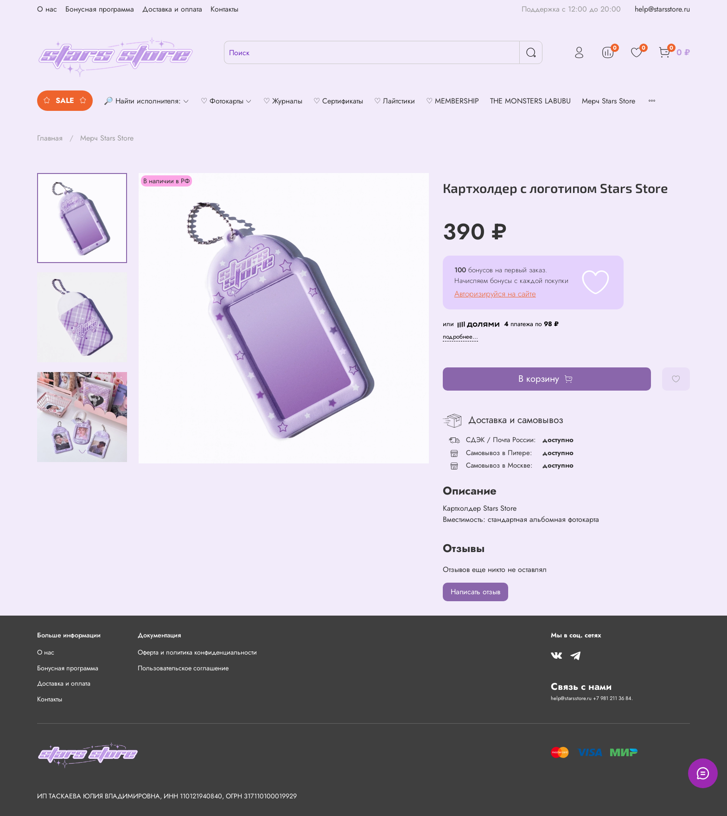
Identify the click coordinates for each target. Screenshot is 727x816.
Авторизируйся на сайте (495, 293)
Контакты (224, 9)
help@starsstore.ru (662, 9)
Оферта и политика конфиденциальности (197, 652)
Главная (50, 138)
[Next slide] (82, 451)
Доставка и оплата (172, 9)
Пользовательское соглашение (183, 668)
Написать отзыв (475, 591)
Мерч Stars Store (107, 138)
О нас (47, 9)
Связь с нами (581, 687)
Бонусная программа (99, 9)
